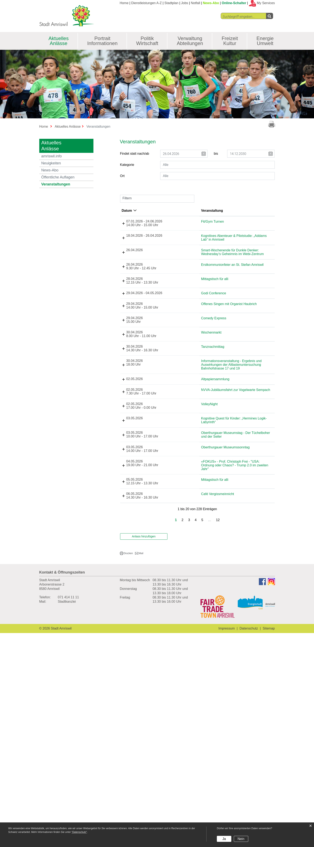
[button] (126, 767)
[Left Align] (269, 16)
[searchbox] (217, 165)
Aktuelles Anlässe (59, 41)
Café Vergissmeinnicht (201, 701)
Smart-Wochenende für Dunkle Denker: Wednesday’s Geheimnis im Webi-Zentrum (203, 302)
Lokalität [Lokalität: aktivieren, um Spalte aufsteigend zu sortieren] (233, 210)
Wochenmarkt (195, 451)
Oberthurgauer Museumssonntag (198, 640)
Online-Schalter (234, 3)
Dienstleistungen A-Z (146, 3)
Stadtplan (171, 3)
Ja (224, 839)
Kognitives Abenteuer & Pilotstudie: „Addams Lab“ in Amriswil (204, 260)
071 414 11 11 (68, 811)
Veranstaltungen (67, 184)
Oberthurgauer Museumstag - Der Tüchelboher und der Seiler (200, 621)
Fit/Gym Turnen (196, 221)
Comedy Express (197, 430)
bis (216, 153)
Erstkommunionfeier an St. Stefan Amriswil (202, 338)
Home (124, 3)
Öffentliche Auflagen (58, 177)
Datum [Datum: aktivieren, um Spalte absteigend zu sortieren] (151, 210)
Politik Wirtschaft (147, 41)
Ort (122, 176)
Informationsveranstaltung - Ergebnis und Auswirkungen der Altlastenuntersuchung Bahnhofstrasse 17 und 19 (204, 503)
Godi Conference (197, 384)
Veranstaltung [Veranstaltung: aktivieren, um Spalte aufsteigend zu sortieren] (196, 210)
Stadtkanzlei (67, 815)
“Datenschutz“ (79, 832)
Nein (241, 839)
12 (218, 734)
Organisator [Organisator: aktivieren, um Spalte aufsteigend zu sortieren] (267, 210)
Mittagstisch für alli (198, 364)
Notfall (195, 3)
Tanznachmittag (196, 470)
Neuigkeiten (51, 163)
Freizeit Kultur (230, 41)
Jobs (184, 3)
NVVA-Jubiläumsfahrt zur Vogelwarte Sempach (203, 546)
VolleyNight (193, 562)
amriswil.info (51, 156)
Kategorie (127, 164)
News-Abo (211, 3)
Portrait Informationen (102, 41)
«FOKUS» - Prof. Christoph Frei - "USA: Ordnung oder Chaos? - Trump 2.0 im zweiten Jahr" (202, 664)
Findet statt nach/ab (134, 153)
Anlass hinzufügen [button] (143, 750)
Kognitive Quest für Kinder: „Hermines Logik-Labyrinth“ (203, 580)
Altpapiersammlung (199, 523)
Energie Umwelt (265, 41)
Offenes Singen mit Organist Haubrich (199, 413)
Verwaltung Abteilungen (190, 41)
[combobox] (217, 165)
